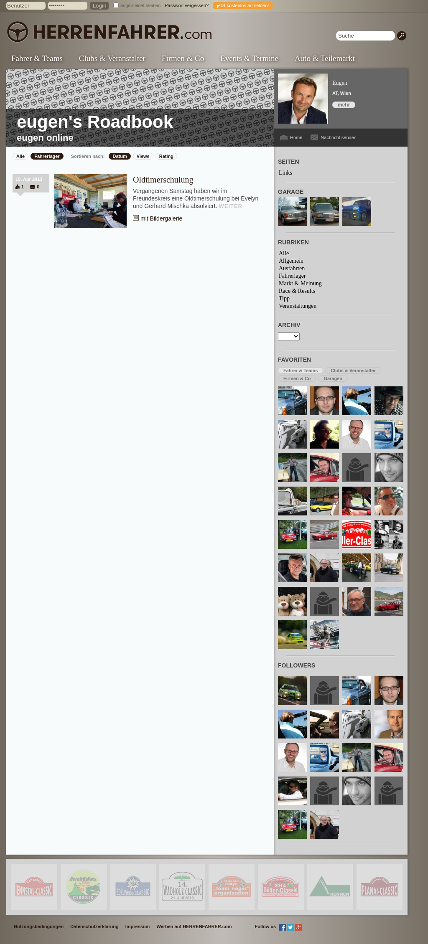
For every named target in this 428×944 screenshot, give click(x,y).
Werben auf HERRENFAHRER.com (194, 926)
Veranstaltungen (297, 306)
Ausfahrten (292, 268)
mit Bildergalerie (161, 218)
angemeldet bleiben (140, 5)
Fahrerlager (47, 156)
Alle (20, 156)
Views (143, 156)
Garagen (333, 378)
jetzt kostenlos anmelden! (243, 5)
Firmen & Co (183, 58)
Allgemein (291, 261)
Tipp (284, 298)
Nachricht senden (339, 137)
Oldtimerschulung (163, 179)
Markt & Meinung (300, 283)
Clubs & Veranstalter (112, 58)
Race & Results (297, 291)
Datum (119, 156)
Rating (166, 156)
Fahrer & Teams (37, 58)
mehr (344, 105)
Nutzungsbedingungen (39, 926)
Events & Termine (249, 58)
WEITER (230, 206)
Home (296, 137)
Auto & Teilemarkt (325, 58)
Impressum (137, 926)
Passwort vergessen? (187, 5)
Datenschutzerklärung (94, 926)
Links (285, 173)
